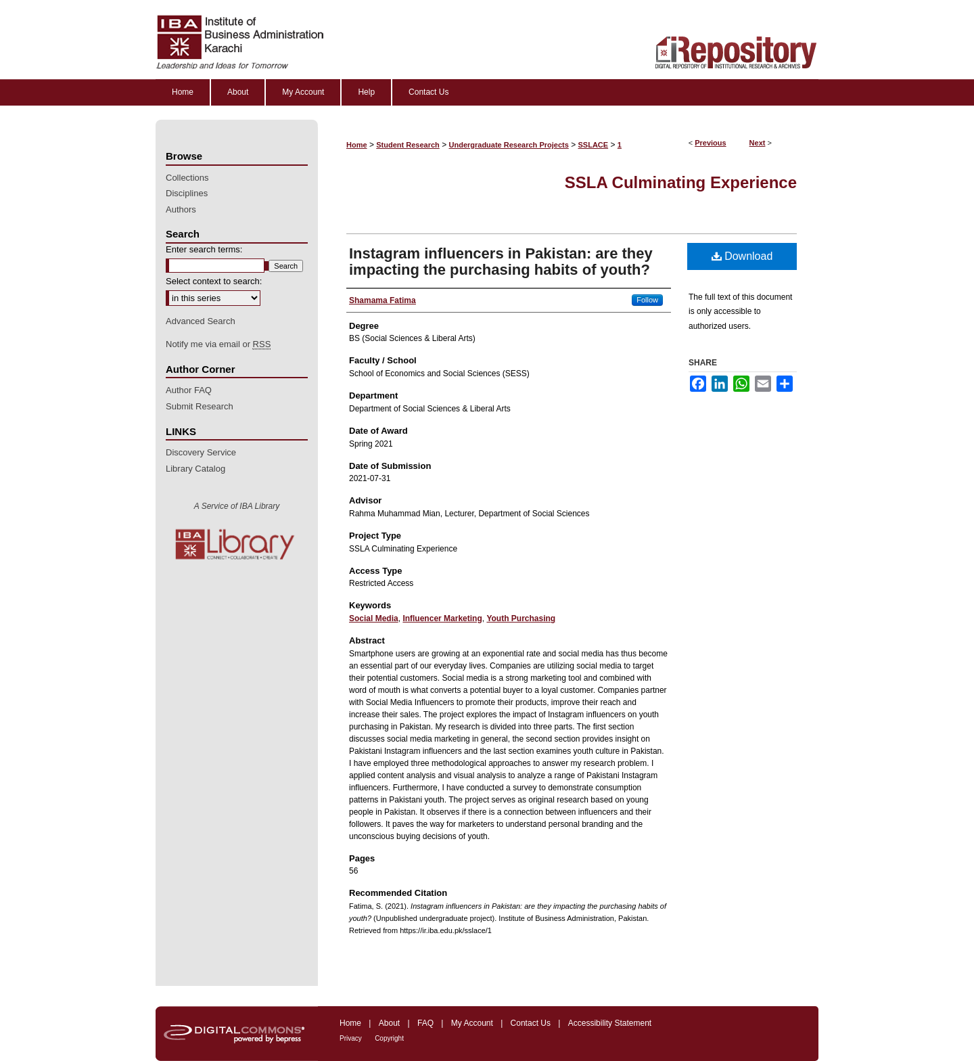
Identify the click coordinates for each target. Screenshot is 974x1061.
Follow (647, 300)
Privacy (351, 1038)
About (389, 1023)
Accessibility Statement (609, 1023)
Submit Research (199, 406)
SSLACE (593, 145)
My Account (472, 1023)
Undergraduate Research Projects (509, 145)
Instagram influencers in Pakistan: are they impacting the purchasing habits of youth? (501, 261)
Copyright (389, 1038)
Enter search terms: (204, 249)
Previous (710, 143)
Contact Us (531, 1023)
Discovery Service (201, 452)
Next (757, 143)
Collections (187, 178)
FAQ (425, 1023)
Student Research (408, 145)
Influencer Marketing (442, 618)
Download (742, 256)
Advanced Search (200, 321)
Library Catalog (195, 469)
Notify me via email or (218, 344)
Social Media (373, 618)
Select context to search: (214, 281)
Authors (181, 209)
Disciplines (187, 193)
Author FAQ (189, 390)
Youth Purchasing (520, 618)
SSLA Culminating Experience (681, 182)
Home (356, 145)
